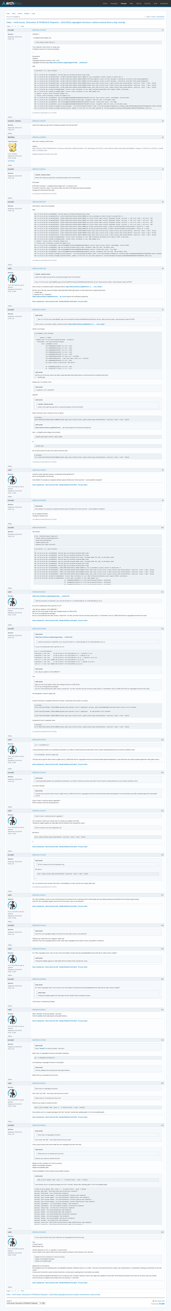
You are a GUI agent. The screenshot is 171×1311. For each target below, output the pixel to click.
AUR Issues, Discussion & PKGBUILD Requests (36, 22)
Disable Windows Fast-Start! (68, 301)
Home (105, 3)
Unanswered (160, 17)
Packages (114, 3)
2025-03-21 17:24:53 (39, 855)
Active (153, 17)
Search (20, 13)
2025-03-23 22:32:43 (39, 1232)
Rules (14, 13)
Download (164, 3)
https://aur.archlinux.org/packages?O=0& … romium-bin (68, 62)
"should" (39, 1014)
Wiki (131, 3)
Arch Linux (12, 3)
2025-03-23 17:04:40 (39, 1040)
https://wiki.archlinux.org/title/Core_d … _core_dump (83, 286)
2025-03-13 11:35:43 (39, 309)
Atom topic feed (160, 1301)
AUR (155, 3)
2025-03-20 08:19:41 (39, 592)
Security (147, 3)
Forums (123, 3)
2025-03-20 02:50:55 (39, 527)
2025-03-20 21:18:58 (39, 628)
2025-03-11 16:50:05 (39, 137)
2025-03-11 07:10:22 (39, 30)
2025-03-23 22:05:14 (39, 1125)
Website (12, 161)
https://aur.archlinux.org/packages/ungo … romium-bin (51, 596)
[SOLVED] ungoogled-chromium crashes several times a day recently (93, 22)
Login (33, 13)
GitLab (138, 3)
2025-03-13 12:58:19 (39, 470)
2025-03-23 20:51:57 (39, 1083)
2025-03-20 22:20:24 (39, 740)
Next (22, 26)
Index (8, 13)
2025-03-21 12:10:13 (39, 772)
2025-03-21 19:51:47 (39, 895)
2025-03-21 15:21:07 (39, 811)
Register (26, 13)
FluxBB (162, 1304)
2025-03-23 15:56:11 (39, 1009)
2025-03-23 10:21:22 (39, 925)
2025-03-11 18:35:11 (39, 169)
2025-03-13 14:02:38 (39, 500)
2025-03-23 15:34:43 (39, 949)
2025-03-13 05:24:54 (39, 202)
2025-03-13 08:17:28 (39, 268)
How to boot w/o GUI (51, 301)
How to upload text (38, 301)
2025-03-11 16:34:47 (39, 121)
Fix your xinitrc (82, 301)
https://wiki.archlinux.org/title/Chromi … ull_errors (49, 296)
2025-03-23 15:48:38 (39, 979)
